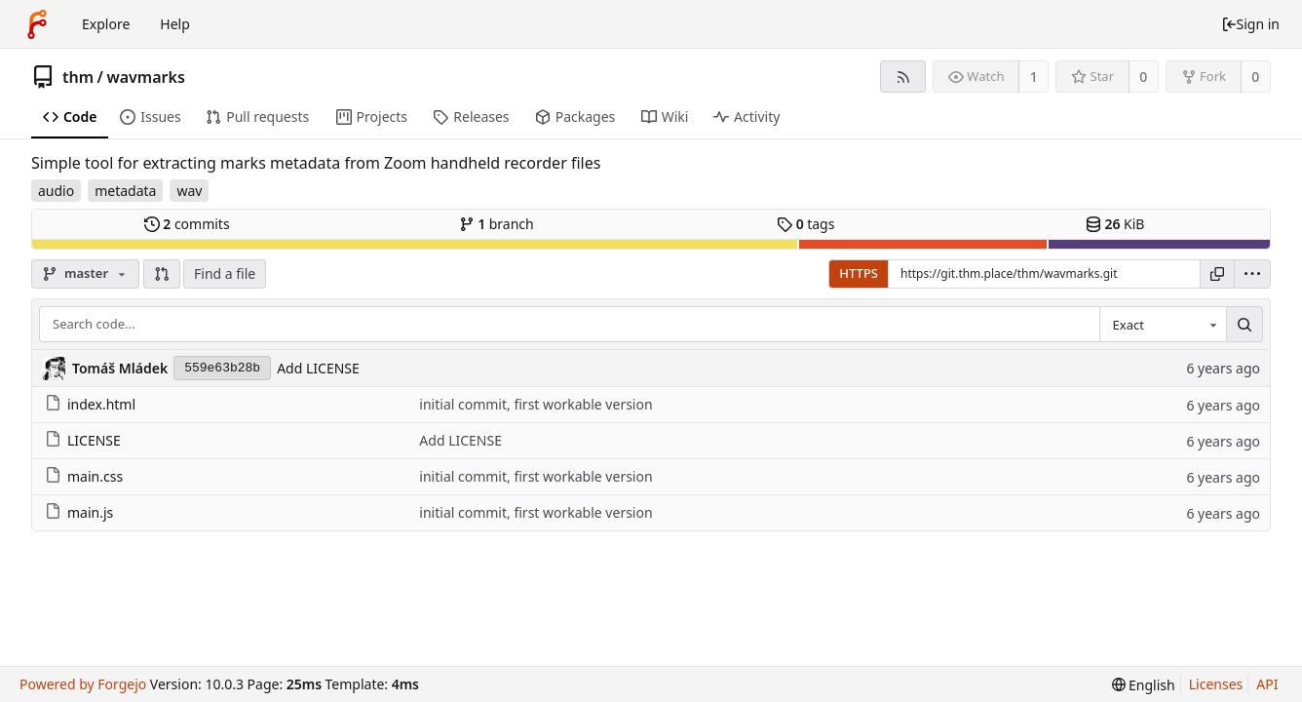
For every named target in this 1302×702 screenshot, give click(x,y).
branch (496, 223)
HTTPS (858, 273)
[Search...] (1244, 324)
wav (189, 190)
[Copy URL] (1217, 274)
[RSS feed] (903, 76)
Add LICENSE (318, 368)
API (1267, 684)
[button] (161, 274)
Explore (106, 24)
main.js (79, 512)
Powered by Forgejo (82, 684)
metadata (125, 190)
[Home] (37, 24)
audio (56, 190)
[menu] (1252, 274)
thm (78, 77)
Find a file (224, 273)
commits (187, 223)
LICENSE (83, 440)
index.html (90, 404)
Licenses (1216, 684)
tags (805, 223)
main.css (84, 476)
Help (175, 24)
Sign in (1250, 24)
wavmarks (145, 77)
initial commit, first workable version (535, 404)
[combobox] (1162, 324)
